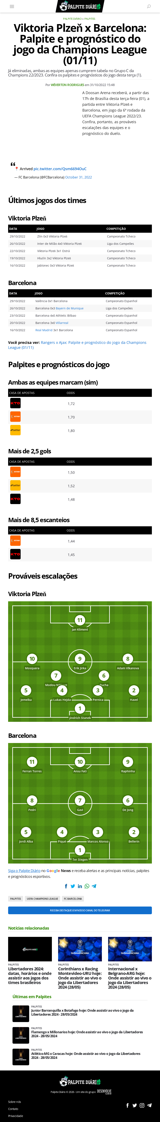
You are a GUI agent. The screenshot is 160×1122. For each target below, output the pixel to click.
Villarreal (62, 323)
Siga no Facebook (127, 1105)
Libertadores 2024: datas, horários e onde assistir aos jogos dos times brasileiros (29, 976)
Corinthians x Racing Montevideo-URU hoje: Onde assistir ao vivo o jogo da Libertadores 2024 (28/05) (80, 978)
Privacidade (15, 1116)
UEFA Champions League (42, 899)
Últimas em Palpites (31, 996)
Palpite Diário (72, 19)
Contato (13, 1109)
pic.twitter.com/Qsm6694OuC (60, 168)
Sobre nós (14, 1102)
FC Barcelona (73, 899)
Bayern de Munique (70, 308)
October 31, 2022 (78, 177)
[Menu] (12, 6)
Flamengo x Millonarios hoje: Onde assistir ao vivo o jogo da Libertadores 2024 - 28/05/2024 (87, 1034)
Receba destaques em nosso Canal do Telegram (80, 910)
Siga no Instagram (142, 1105)
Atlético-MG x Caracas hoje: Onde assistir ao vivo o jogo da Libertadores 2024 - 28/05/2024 (85, 1056)
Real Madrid (43, 330)
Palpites (89, 19)
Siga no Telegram (149, 1105)
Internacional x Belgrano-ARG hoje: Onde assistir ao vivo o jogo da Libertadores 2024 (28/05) (129, 978)
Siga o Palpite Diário (24, 870)
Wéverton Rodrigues (67, 85)
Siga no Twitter (134, 1105)
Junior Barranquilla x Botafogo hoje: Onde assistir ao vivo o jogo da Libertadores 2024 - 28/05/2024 (82, 1012)
